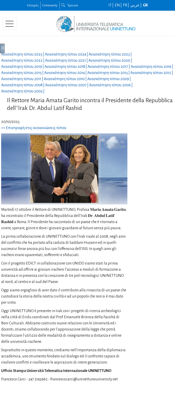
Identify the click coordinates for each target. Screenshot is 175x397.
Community (50, 5)
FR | (126, 5)
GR (145, 5)
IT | (111, 5)
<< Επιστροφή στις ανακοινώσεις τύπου (33, 128)
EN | (118, 5)
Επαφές (33, 5)
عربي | (136, 5)
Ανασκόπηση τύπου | (23, 54)
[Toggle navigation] (9, 24)
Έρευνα (69, 5)
